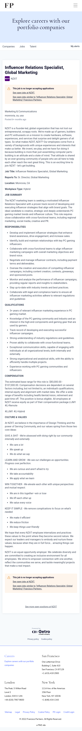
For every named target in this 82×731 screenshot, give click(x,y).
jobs (22, 46)
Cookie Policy (44, 712)
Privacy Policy (29, 712)
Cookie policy (46, 639)
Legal (17, 712)
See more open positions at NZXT (41, 606)
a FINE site (41, 725)
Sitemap (8, 712)
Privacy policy (33, 639)
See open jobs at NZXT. (24, 93)
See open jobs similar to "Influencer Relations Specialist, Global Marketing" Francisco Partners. (42, 98)
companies (8, 46)
